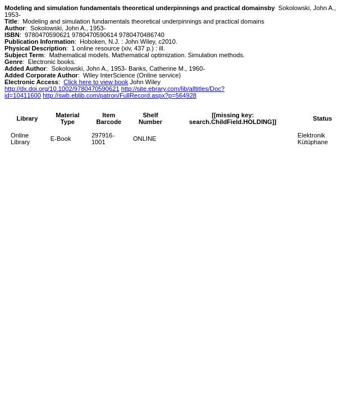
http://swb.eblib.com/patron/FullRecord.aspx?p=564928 (119, 95)
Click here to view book (95, 82)
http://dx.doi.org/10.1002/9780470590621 (62, 88)
